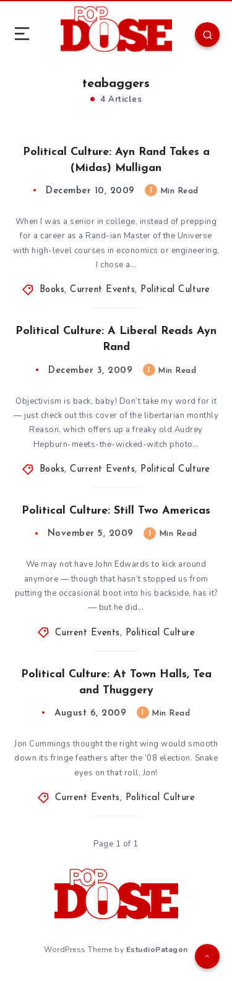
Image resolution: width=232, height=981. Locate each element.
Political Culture (175, 289)
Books (52, 289)
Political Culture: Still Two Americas (116, 511)
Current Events (102, 289)
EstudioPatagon (157, 949)
